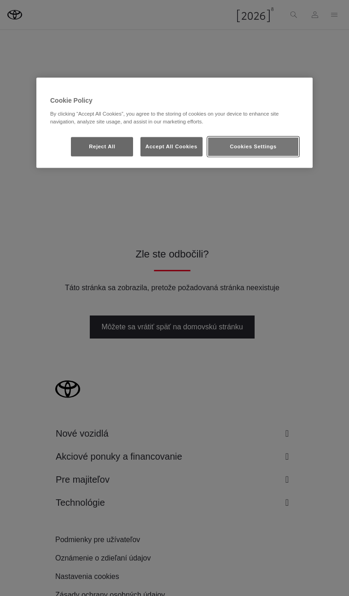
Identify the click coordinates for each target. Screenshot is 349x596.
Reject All (102, 146)
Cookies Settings (253, 146)
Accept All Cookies (171, 146)
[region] (174, 123)
